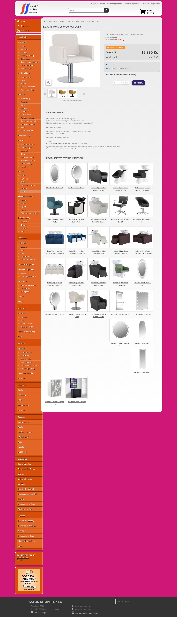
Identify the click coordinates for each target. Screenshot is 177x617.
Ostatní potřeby (26, 164)
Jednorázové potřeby (28, 124)
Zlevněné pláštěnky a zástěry (26, 471)
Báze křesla (110, 65)
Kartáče (23, 111)
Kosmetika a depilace (27, 526)
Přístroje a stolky (25, 509)
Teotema (24, 200)
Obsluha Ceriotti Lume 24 (120, 314)
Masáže (21, 308)
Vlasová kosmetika (25, 196)
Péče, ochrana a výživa (29, 213)
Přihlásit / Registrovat (151, 4)
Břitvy (23, 154)
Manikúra (22, 385)
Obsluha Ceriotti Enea (142, 372)
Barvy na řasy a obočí (28, 285)
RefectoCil (22, 281)
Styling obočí (25, 292)
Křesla (23, 46)
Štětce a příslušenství (28, 277)
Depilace (21, 417)
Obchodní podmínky (115, 4)
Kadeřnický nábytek (26, 489)
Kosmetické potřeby (26, 269)
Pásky (20, 427)
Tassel (23, 203)
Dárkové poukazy (25, 464)
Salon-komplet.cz (124, 601)
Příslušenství (25, 288)
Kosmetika (22, 238)
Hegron (23, 210)
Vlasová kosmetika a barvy (26, 543)
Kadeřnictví (22, 37)
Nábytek (21, 313)
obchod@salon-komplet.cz (86, 613)
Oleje (20, 337)
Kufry (20, 301)
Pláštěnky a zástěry (28, 160)
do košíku (138, 83)
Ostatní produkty (27, 131)
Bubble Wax (23, 452)
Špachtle (21, 447)
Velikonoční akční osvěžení (25, 481)
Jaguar (23, 83)
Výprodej (23, 30)
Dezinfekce (22, 459)
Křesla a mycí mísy (27, 144)
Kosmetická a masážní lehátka (27, 496)
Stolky (23, 182)
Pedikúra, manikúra (26, 536)
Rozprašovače (26, 115)
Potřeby (21, 95)
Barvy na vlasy (24, 218)
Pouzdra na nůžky (27, 90)
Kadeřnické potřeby (26, 521)
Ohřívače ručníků (27, 327)
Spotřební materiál (25, 373)
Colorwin (24, 228)
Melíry (23, 231)
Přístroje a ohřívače (28, 260)
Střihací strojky (26, 68)
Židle (22, 250)
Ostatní (23, 80)
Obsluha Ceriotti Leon (142, 343)
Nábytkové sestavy (27, 65)
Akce (21, 21)
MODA (23, 191)
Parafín (21, 296)
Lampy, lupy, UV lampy (29, 365)
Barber (21, 140)
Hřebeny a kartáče (27, 157)
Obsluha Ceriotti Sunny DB (54, 314)
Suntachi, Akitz (26, 77)
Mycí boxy (24, 49)
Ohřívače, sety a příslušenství (24, 434)
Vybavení (22, 42)
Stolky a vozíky (26, 59)
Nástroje (21, 378)
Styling (23, 207)
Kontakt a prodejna (132, 4)
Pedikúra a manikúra (26, 504)
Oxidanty (24, 225)
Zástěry (23, 105)
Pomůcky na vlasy (27, 118)
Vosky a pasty (24, 422)
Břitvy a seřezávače (28, 87)
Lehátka (24, 247)
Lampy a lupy (25, 256)
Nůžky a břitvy (24, 73)
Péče (20, 442)
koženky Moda (61, 143)
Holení (23, 167)
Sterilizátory (25, 356)
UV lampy (22, 395)
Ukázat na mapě (40, 613)
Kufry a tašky (25, 99)
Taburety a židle (26, 359)
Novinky (22, 26)
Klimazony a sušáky (28, 185)
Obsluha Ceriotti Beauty (142, 314)
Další (83, 93)
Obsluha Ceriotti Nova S (54, 188)
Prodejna (20, 560)
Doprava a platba (98, 4)
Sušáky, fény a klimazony (30, 62)
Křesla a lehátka (26, 352)
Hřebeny (24, 108)
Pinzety (23, 273)
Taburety (24, 52)
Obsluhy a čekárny (27, 56)
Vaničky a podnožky (28, 368)
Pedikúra (21, 343)
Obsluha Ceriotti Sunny (76, 188)
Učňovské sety (24, 135)
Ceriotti (21, 171)
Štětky (23, 127)
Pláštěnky (24, 102)
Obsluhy (24, 188)
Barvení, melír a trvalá (29, 121)
